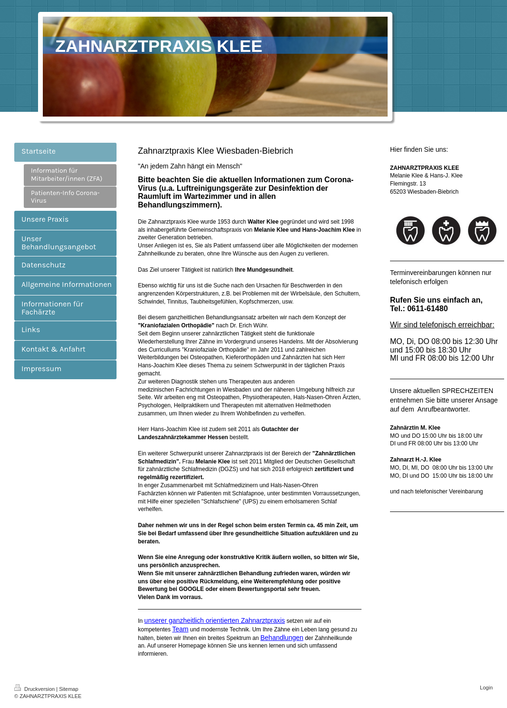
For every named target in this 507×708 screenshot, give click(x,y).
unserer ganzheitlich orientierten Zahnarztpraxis (214, 620)
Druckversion (35, 689)
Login (486, 687)
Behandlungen (281, 637)
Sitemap (68, 689)
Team (180, 629)
